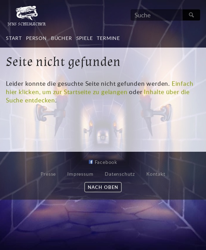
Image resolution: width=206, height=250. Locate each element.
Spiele (84, 38)
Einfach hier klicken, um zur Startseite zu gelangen (99, 87)
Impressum (80, 174)
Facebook (103, 162)
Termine (108, 38)
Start (14, 38)
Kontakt (155, 174)
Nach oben (103, 187)
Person (36, 38)
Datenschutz (120, 174)
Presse (48, 174)
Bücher (61, 38)
